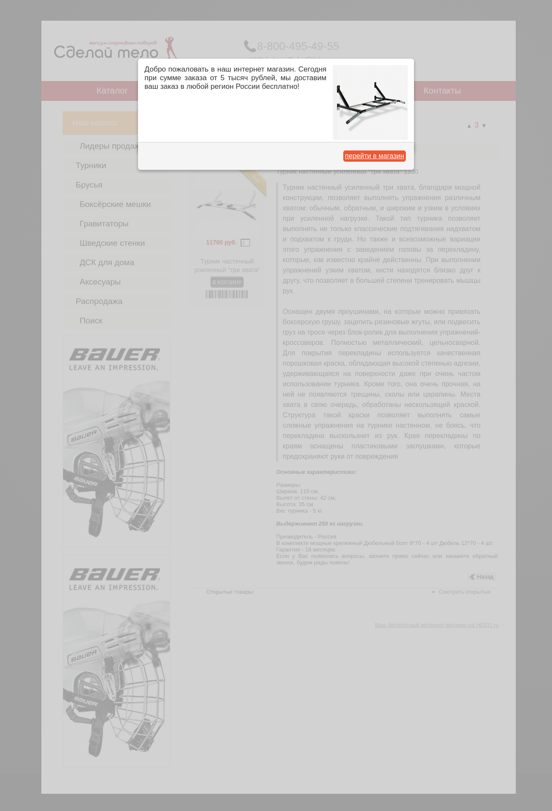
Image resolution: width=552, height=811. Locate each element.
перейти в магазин (374, 156)
